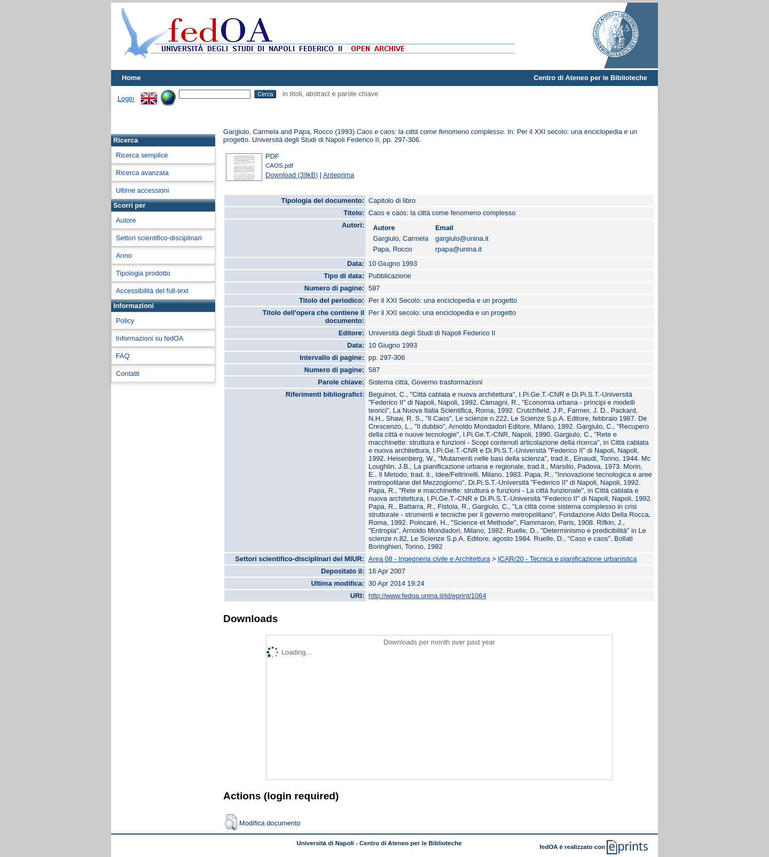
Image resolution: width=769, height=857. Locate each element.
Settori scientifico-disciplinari (159, 238)
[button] (231, 822)
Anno (124, 255)
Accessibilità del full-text (152, 291)
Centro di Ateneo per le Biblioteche (590, 78)
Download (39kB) (291, 175)
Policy (125, 321)
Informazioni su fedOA (150, 338)
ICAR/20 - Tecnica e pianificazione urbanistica (567, 559)
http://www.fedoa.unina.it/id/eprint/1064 (427, 596)
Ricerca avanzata (142, 173)
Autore (126, 220)
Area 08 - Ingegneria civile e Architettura (429, 559)
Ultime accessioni (142, 190)
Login (125, 99)
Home (131, 78)
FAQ (123, 356)
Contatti (127, 373)
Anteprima (338, 175)
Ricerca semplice (142, 155)
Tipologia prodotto (143, 273)
